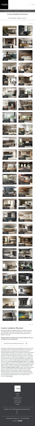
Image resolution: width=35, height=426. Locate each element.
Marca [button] (9, 18)
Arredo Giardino (17, 402)
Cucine (17, 395)
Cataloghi (17, 404)
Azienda (17, 393)
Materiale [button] (14, 18)
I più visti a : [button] (24, 18)
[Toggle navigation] (33, 4)
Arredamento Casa (17, 397)
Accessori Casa (17, 400)
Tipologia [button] (19, 18)
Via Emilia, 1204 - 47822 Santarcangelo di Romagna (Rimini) (17, 409)
